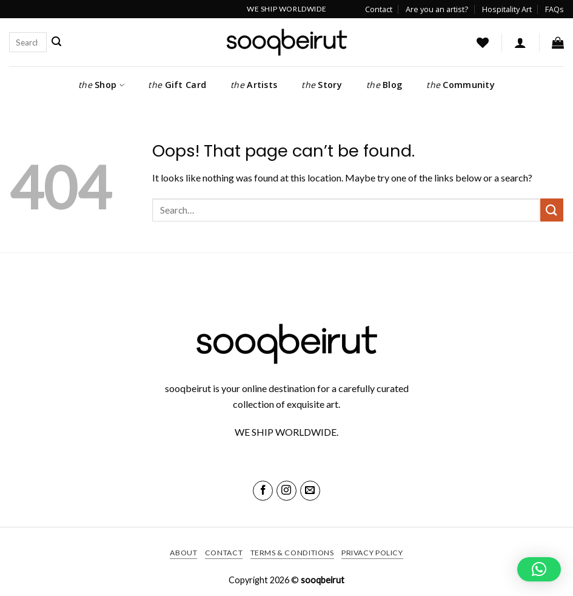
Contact (378, 9)
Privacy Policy (372, 552)
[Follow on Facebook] (263, 491)
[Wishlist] (483, 42)
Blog (384, 85)
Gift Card (177, 85)
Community (460, 85)
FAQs (554, 9)
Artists (253, 85)
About (183, 552)
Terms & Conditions (292, 552)
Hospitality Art (507, 9)
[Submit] (57, 42)
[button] (520, 42)
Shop (101, 85)
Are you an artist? (437, 9)
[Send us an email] (310, 491)
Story (321, 85)
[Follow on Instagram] (286, 491)
